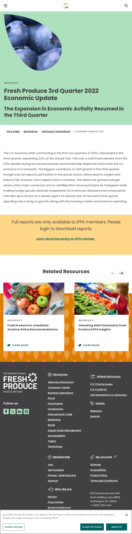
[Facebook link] (6, 411)
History (52, 496)
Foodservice (55, 409)
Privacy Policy (98, 475)
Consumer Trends (59, 387)
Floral (51, 398)
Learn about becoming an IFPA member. (66, 239)
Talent (52, 441)
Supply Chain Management (64, 430)
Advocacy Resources (61, 382)
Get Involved (55, 470)
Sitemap (95, 464)
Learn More (20, 345)
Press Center (56, 502)
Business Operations (60, 393)
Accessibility (98, 470)
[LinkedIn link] (19, 411)
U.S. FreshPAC (98, 389)
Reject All (117, 526)
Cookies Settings (14, 526)
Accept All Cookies (92, 526)
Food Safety (55, 403)
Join (50, 464)
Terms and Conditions (104, 480)
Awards (95, 416)
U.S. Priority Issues (101, 384)
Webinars (96, 411)
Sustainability (56, 435)
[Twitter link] (12, 411)
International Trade (60, 414)
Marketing (54, 419)
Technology (55, 446)
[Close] (126, 515)
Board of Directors (59, 507)
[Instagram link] (26, 411)
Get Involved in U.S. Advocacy (108, 395)
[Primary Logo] (66, 5)
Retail (51, 425)
